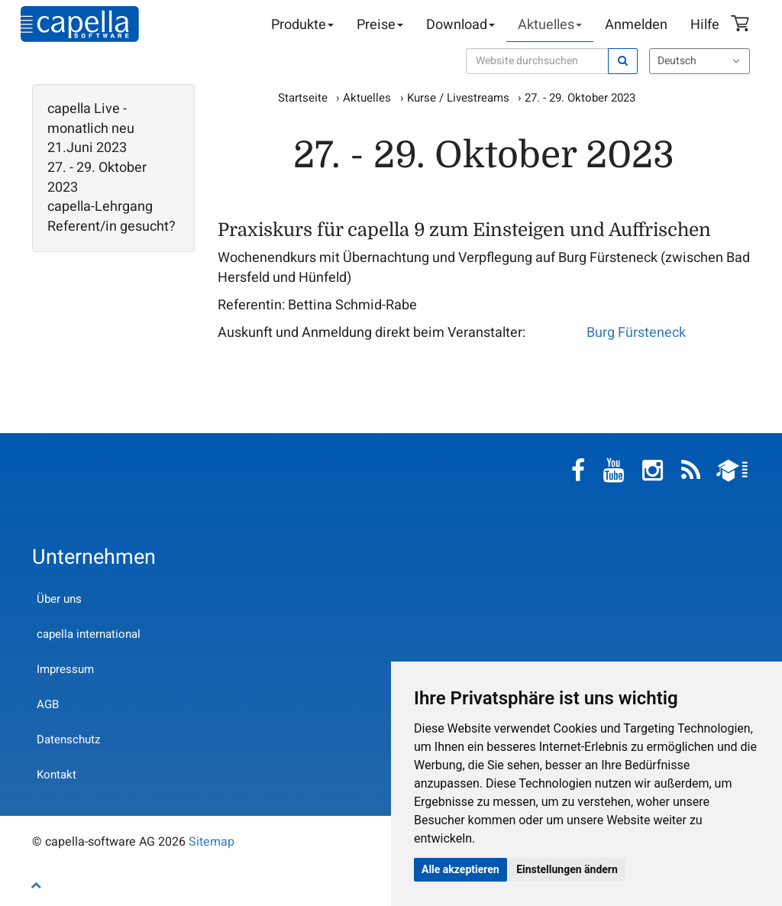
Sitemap (211, 842)
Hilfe (704, 25)
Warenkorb (742, 25)
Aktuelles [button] (550, 25)
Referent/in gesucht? (111, 227)
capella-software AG (80, 24)
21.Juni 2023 (87, 148)
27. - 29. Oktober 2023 (97, 177)
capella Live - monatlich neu (90, 118)
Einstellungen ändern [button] (567, 869)
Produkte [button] (302, 25)
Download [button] (460, 25)
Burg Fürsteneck (636, 332)
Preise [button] (380, 25)
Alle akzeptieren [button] (460, 869)
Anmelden (636, 25)
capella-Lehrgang (100, 207)
